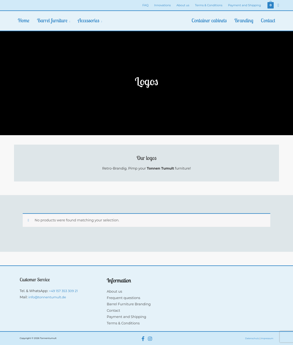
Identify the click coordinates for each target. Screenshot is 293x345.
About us (182, 5)
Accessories (88, 20)
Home (24, 20)
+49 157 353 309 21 (64, 291)
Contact (268, 20)
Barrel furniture (52, 20)
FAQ (145, 5)
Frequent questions (123, 298)
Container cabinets (209, 20)
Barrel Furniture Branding (129, 304)
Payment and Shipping (244, 5)
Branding (243, 20)
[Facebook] (143, 338)
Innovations (162, 5)
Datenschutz (251, 338)
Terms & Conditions (208, 5)
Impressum (266, 338)
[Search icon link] (278, 5)
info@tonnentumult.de (48, 297)
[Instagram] (150, 338)
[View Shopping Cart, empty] (270, 5)
